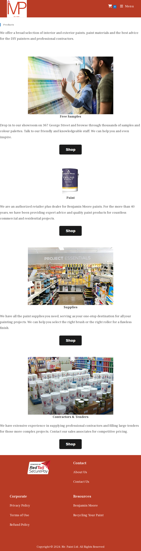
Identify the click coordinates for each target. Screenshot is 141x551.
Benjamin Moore (85, 505)
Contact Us (81, 482)
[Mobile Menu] (125, 6)
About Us (80, 472)
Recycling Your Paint (88, 515)
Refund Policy (20, 525)
